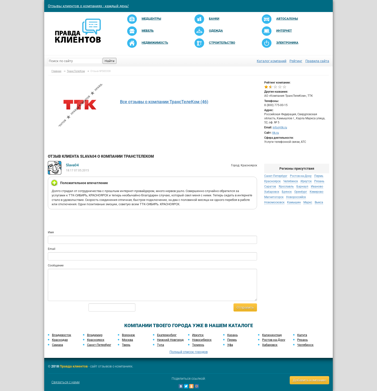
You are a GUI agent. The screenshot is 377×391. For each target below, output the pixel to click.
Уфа (230, 345)
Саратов (270, 186)
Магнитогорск (273, 197)
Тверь (126, 345)
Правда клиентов (74, 366)
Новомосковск (274, 202)
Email (51, 249)
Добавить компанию (309, 380)
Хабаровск (271, 191)
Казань (232, 335)
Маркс (307, 202)
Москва (127, 340)
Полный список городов (189, 352)
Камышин (294, 202)
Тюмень (198, 345)
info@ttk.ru (280, 127)
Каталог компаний (271, 61)
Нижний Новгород (170, 340)
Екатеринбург (166, 335)
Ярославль (286, 186)
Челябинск (290, 181)
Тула (160, 345)
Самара (57, 345)
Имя (51, 232)
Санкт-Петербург (275, 176)
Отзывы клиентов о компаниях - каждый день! (88, 6)
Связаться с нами (65, 382)
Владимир (94, 335)
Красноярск (272, 181)
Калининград (272, 335)
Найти (109, 61)
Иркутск (306, 181)
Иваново (317, 186)
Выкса (319, 202)
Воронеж (128, 335)
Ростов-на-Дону (301, 176)
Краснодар (60, 340)
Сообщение (55, 265)
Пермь (318, 176)
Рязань (319, 181)
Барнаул (302, 186)
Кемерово (316, 191)
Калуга (302, 335)
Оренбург (300, 191)
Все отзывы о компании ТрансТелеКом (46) (164, 101)
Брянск (287, 191)
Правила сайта (317, 61)
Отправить (245, 307)
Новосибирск (202, 340)
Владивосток (61, 335)
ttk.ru (275, 132)
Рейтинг (295, 61)
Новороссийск (296, 197)
